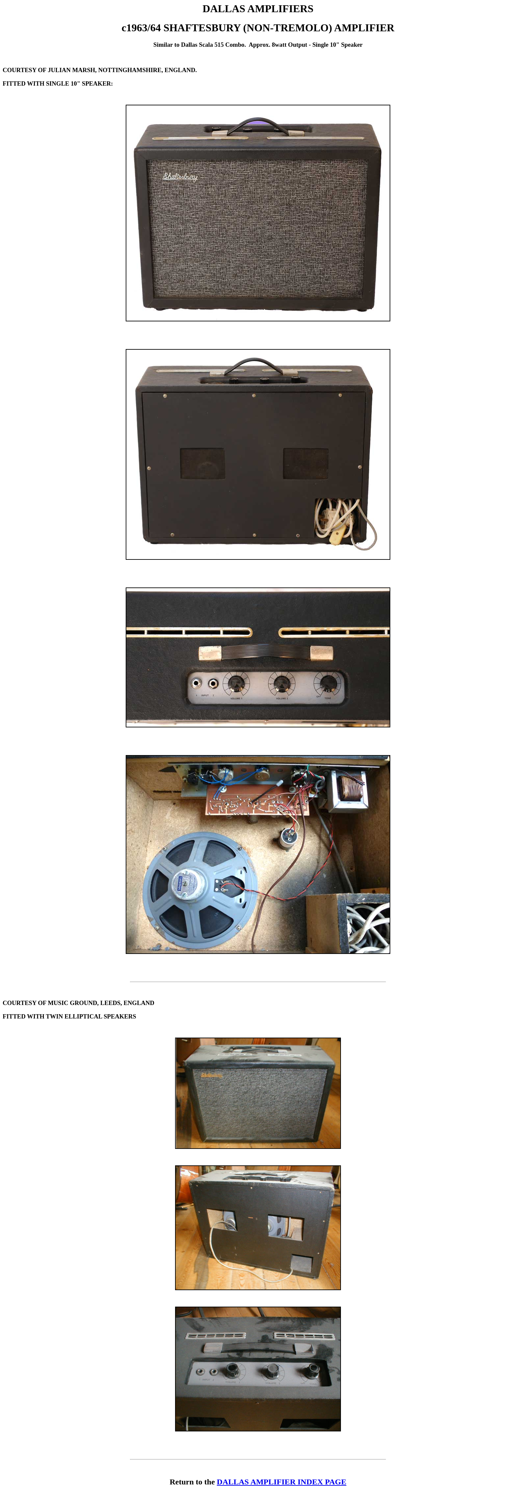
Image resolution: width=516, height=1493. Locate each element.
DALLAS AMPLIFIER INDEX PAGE (282, 1482)
